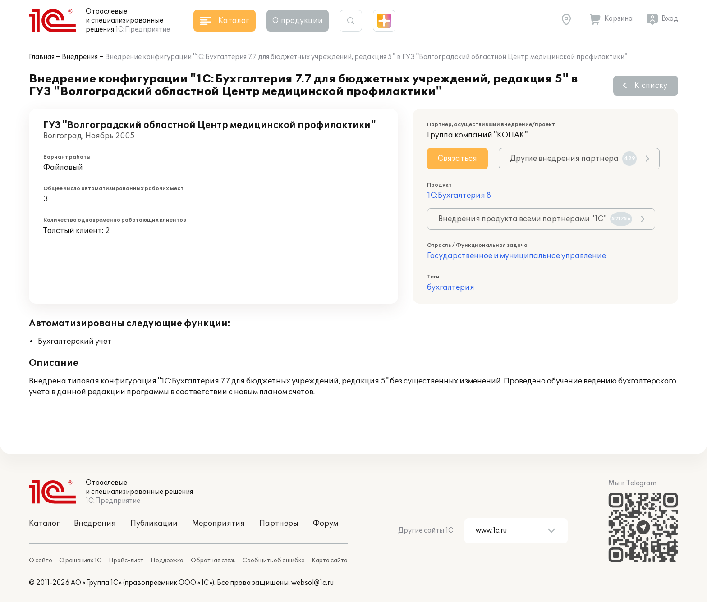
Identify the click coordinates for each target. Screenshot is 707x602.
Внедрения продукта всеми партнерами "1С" (535, 219)
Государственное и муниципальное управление (516, 255)
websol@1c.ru (312, 583)
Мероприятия (218, 523)
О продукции (297, 20)
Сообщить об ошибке (273, 560)
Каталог (44, 523)
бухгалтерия (450, 287)
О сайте (40, 560)
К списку (650, 85)
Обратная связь (213, 560)
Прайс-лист (126, 560)
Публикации (154, 523)
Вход (669, 19)
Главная (42, 57)
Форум (325, 523)
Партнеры (278, 523)
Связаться (457, 158)
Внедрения (80, 57)
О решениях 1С (80, 560)
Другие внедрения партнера (573, 158)
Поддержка (167, 560)
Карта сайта (330, 560)
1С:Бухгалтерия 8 (459, 195)
